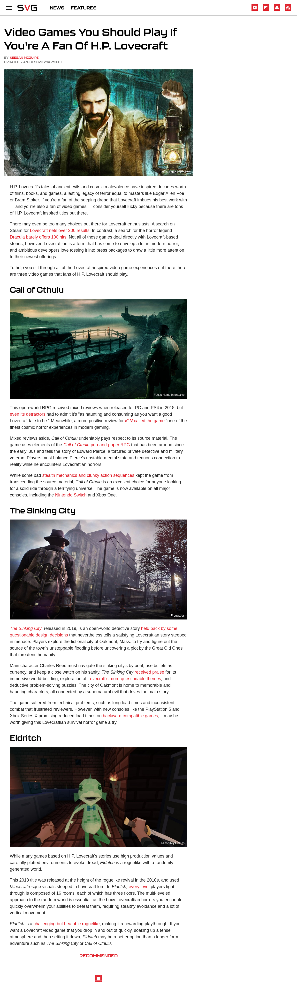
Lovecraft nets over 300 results (60, 230)
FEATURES (84, 7)
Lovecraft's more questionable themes (124, 678)
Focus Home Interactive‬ (175, 172)
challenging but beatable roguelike (67, 923)
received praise (149, 672)
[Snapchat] (277, 9)
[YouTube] (254, 9)
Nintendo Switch (71, 495)
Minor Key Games (172, 843)
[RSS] (288, 9)
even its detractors (28, 414)
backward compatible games (130, 715)
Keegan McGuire (24, 57)
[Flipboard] (266, 9)
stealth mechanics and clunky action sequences (88, 475)
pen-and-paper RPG (96, 444)
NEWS (57, 7)
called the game (145, 420)
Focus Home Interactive (169, 394)
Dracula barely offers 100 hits (38, 237)
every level (139, 886)
